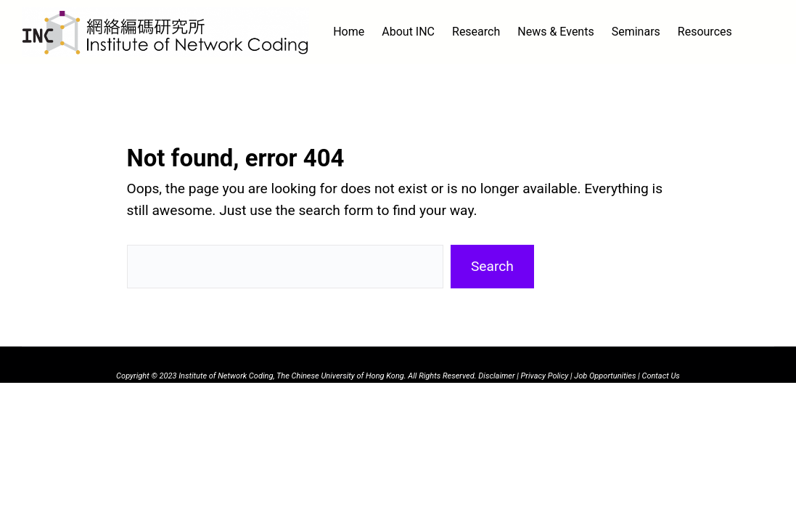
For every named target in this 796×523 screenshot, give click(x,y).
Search (492, 266)
